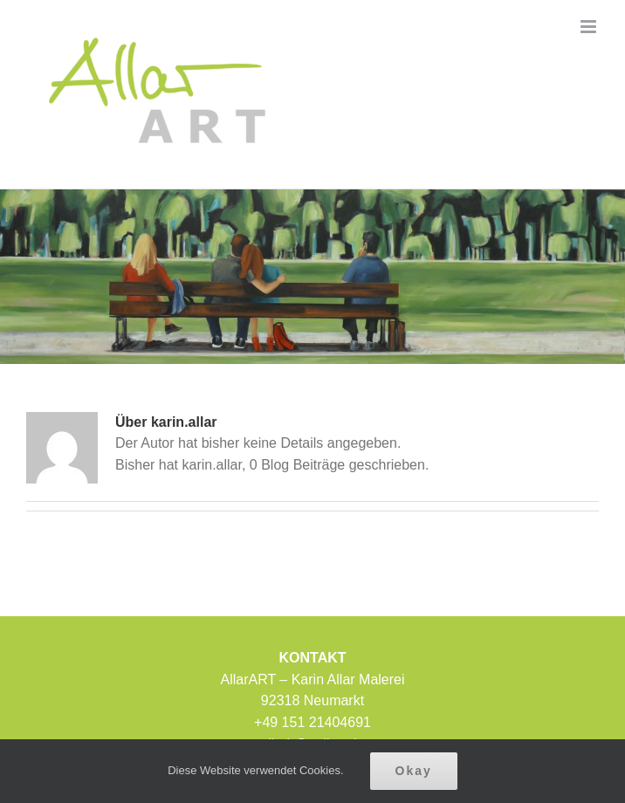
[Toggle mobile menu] (589, 26)
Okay (413, 771)
